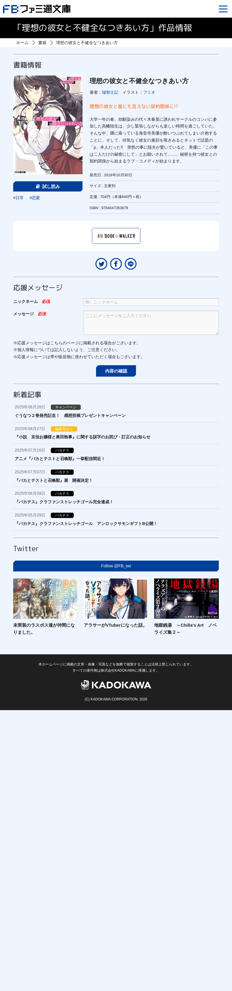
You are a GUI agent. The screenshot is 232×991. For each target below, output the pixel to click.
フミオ (149, 92)
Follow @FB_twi (116, 566)
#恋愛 (35, 197)
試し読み (48, 186)
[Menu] (223, 9)
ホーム (22, 42)
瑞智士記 (110, 92)
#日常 (18, 197)
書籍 (42, 42)
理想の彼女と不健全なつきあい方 (87, 42)
